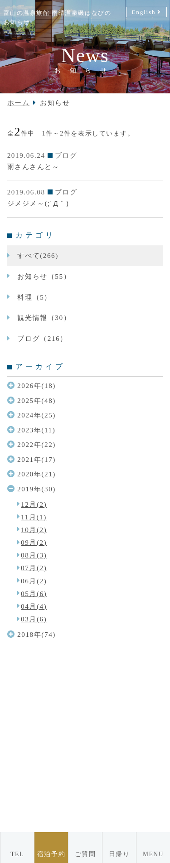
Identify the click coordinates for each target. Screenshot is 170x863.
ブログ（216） (42, 338)
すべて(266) (37, 255)
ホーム (18, 103)
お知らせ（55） (44, 276)
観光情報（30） (44, 317)
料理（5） (34, 297)
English (143, 12)
